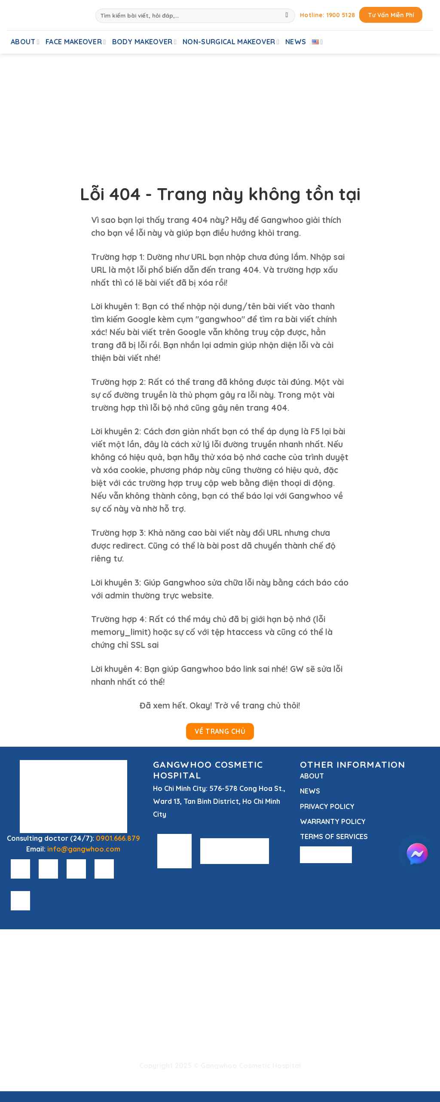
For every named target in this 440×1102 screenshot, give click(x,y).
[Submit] (287, 16)
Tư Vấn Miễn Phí (391, 14)
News (295, 41)
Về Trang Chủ (220, 731)
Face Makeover (76, 41)
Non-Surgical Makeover (231, 41)
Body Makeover (144, 41)
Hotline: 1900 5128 (327, 14)
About (25, 41)
